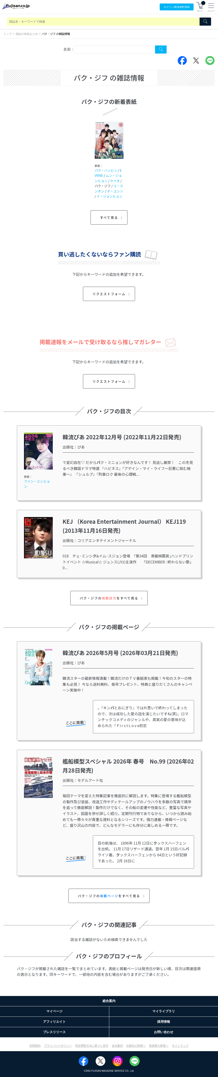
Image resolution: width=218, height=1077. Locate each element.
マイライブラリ (163, 1011)
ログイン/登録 (177, 7)
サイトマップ (180, 1045)
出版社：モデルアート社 (83, 780)
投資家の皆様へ (158, 1045)
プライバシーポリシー (58, 1045)
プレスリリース (54, 1032)
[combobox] (114, 49)
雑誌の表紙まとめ (27, 34)
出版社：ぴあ (74, 447)
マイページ (54, 1011)
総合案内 (109, 1001)
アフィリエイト (54, 1021)
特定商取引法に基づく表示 (91, 1045)
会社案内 (117, 1045)
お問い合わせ (163, 1032)
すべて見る (112, 217)
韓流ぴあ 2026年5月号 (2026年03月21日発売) (120, 653)
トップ (7, 34)
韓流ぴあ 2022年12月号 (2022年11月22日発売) (122, 437)
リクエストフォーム (111, 294)
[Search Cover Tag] (161, 49)
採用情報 (163, 1021)
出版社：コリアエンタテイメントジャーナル (99, 540)
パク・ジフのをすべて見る (112, 598)
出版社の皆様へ (136, 1045)
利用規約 (35, 1045)
